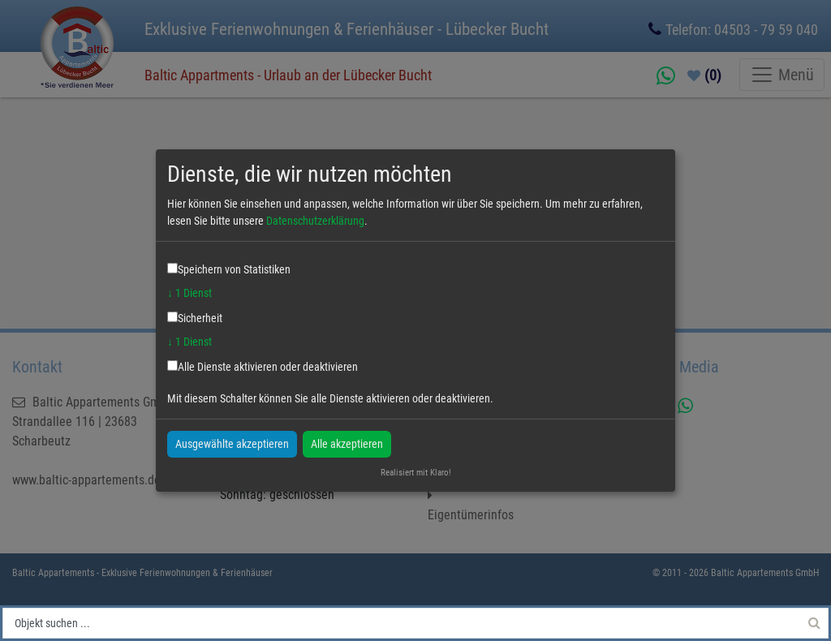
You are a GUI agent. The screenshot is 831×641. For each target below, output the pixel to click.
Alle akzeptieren (347, 443)
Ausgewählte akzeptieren (232, 443)
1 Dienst (189, 292)
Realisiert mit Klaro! (416, 472)
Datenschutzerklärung (315, 220)
